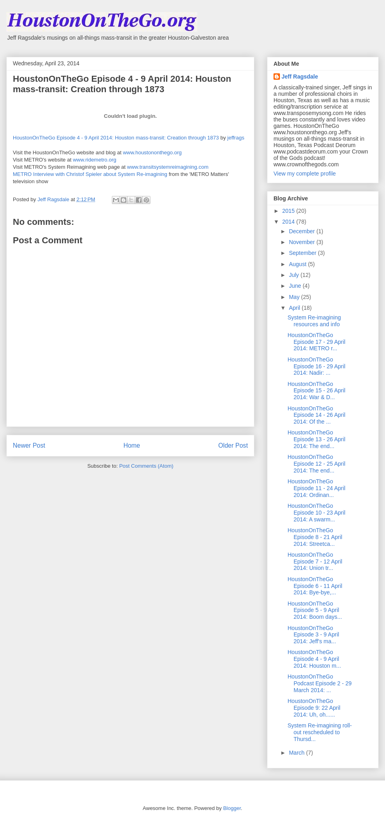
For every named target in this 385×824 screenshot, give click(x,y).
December (302, 231)
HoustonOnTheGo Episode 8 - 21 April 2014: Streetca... (315, 537)
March (297, 752)
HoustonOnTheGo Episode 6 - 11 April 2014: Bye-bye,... (315, 586)
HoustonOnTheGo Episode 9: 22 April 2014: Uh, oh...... (314, 708)
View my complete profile (305, 173)
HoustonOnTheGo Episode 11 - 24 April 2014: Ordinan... (316, 488)
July (294, 275)
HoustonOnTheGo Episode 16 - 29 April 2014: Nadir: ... (316, 366)
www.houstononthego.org (152, 152)
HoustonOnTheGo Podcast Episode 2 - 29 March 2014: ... (320, 683)
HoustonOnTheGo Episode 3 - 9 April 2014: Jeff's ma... (313, 635)
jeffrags (235, 138)
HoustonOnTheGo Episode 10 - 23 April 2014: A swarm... (316, 513)
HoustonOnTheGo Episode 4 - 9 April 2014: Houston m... (314, 659)
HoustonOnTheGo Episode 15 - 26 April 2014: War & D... (316, 391)
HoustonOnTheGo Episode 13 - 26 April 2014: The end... (316, 439)
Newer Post (29, 445)
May (295, 297)
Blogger (232, 808)
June (295, 286)
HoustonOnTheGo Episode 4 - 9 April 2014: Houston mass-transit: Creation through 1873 (116, 138)
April (295, 308)
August (298, 264)
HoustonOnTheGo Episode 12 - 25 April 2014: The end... (316, 464)
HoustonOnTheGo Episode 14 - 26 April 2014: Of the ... (316, 415)
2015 (289, 211)
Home (132, 445)
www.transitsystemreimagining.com (168, 167)
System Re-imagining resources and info (314, 320)
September (303, 253)
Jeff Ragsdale (300, 76)
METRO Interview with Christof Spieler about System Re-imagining (90, 174)
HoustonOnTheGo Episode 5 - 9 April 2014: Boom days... (315, 610)
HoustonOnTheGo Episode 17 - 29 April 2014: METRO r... (316, 342)
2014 (289, 221)
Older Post (233, 445)
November (302, 242)
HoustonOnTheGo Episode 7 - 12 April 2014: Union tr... (315, 561)
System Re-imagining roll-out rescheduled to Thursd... (320, 732)
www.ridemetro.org (94, 160)
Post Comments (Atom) (146, 466)
